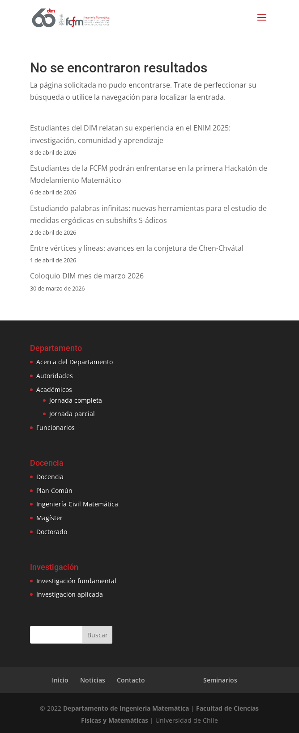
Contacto (131, 680)
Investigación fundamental (76, 581)
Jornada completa (75, 400)
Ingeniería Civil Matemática (77, 504)
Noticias (92, 680)
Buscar (97, 635)
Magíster (49, 518)
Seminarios (220, 680)
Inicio (60, 680)
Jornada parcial (72, 413)
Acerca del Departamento (74, 362)
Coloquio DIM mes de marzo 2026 (87, 276)
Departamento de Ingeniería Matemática (126, 708)
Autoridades (54, 375)
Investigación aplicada (69, 594)
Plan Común (54, 490)
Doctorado (51, 531)
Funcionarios (55, 427)
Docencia (50, 476)
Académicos (54, 389)
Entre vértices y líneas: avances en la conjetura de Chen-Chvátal (136, 248)
